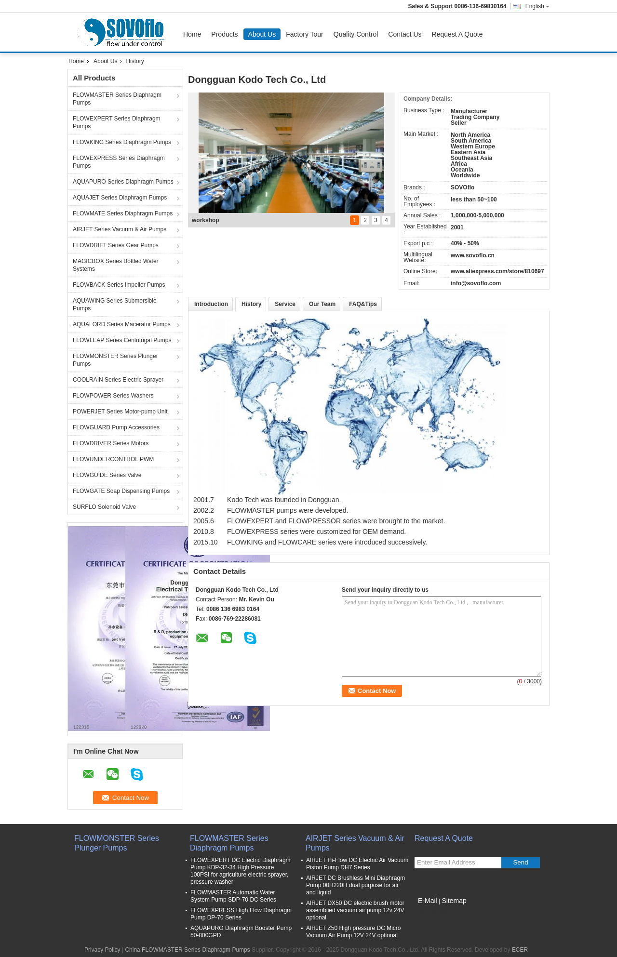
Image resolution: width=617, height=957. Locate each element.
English (537, 6)
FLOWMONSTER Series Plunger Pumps (115, 360)
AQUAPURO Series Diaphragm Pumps (123, 181)
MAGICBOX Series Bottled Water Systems (116, 265)
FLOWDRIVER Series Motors (110, 443)
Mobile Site (432, 912)
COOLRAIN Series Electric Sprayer (118, 379)
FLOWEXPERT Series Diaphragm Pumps (117, 122)
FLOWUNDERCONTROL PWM (113, 459)
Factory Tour (304, 34)
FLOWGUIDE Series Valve (107, 475)
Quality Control (356, 34)
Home (192, 34)
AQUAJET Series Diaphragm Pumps (120, 197)
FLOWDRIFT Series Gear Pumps (116, 245)
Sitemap (454, 900)
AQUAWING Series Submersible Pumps (115, 304)
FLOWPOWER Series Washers (113, 395)
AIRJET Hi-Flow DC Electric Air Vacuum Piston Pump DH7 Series (357, 864)
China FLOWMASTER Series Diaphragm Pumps (187, 949)
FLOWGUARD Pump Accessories (116, 427)
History (251, 304)
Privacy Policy (102, 949)
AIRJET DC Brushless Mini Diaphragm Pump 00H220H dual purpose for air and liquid (355, 885)
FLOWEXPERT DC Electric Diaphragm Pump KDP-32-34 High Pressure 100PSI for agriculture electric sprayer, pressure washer (240, 871)
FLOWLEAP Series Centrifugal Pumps (122, 340)
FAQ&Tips (363, 304)
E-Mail (427, 900)
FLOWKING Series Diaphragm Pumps (122, 142)
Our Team (322, 304)
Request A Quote (457, 34)
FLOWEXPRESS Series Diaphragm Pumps (119, 162)
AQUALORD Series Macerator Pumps (122, 324)
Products (224, 34)
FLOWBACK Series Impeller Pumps (119, 284)
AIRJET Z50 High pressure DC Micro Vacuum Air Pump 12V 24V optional (353, 932)
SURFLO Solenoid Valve (104, 507)
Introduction (211, 304)
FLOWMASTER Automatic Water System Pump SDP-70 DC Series (233, 896)
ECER (520, 949)
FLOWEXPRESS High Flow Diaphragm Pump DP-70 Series (241, 914)
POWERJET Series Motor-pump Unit (120, 411)
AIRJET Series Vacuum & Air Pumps (119, 229)
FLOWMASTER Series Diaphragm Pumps (117, 99)
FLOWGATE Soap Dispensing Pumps (121, 491)
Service (285, 304)
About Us (262, 34)
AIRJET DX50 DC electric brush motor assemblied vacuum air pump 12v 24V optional (355, 910)
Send (520, 862)
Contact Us (404, 34)
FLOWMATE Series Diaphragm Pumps (123, 213)
